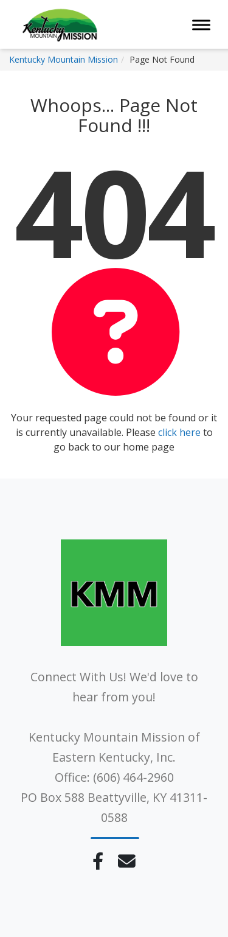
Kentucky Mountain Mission (63, 59)
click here (179, 432)
